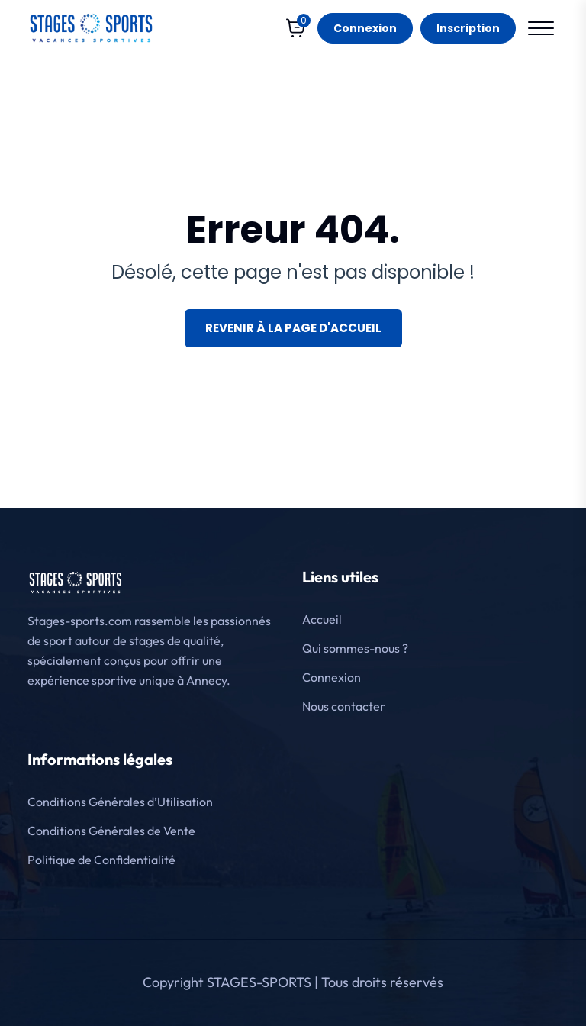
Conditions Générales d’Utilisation (120, 801)
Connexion (365, 28)
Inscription (468, 28)
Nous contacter (343, 706)
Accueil (322, 619)
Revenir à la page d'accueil (293, 328)
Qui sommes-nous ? (355, 648)
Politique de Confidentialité (101, 859)
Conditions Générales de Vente (111, 830)
